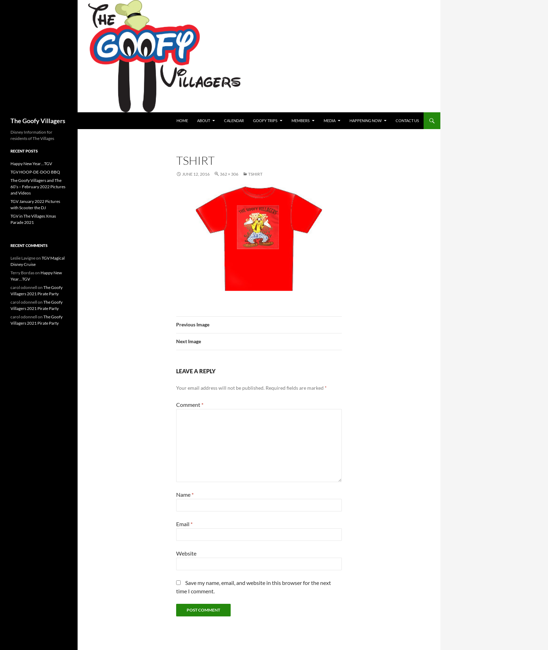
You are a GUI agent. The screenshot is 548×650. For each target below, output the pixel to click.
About (203, 120)
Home (182, 120)
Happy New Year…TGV (31, 163)
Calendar (234, 120)
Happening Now (365, 120)
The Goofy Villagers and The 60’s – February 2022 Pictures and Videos (37, 187)
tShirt (255, 174)
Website (186, 553)
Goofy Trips (265, 120)
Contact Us (407, 120)
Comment (189, 404)
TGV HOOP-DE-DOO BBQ (35, 172)
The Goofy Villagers (37, 121)
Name (185, 494)
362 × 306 (229, 174)
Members (300, 120)
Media (330, 120)
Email (184, 524)
